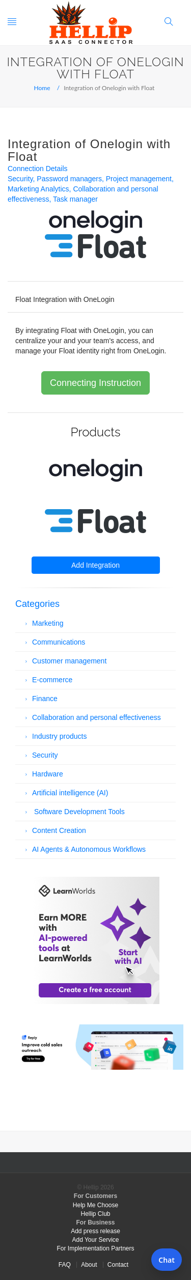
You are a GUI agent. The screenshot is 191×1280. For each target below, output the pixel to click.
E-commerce (52, 680)
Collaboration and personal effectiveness (96, 717)
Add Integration (95, 565)
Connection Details (38, 168)
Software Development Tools (78, 812)
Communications (58, 642)
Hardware (47, 774)
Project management (139, 179)
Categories (37, 604)
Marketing (47, 623)
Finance (45, 698)
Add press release (95, 1231)
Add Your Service (95, 1239)
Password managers (69, 179)
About (89, 1264)
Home (42, 88)
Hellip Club (95, 1213)
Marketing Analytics (38, 189)
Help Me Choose (95, 1205)
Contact (117, 1264)
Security (20, 179)
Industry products (59, 736)
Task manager (75, 199)
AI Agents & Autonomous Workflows (89, 849)
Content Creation (59, 830)
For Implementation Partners (95, 1248)
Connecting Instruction (95, 383)
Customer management (69, 661)
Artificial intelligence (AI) (70, 793)
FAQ (65, 1264)
